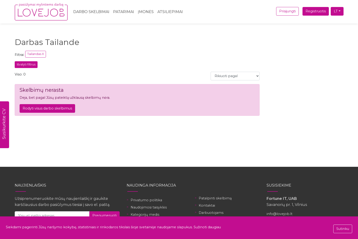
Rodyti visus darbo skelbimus (47, 108)
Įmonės (146, 12)
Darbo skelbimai (91, 12)
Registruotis (316, 11)
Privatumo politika (146, 200)
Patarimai (123, 12)
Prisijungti (287, 11)
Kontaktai (207, 205)
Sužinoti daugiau (207, 227)
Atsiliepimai (170, 12)
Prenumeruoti (104, 215)
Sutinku (342, 229)
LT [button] (336, 11)
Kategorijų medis (145, 214)
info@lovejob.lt (279, 214)
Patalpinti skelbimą (215, 198)
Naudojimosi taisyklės (149, 207)
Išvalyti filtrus (26, 64)
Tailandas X (35, 54)
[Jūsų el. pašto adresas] (52, 215)
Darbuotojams (211, 213)
